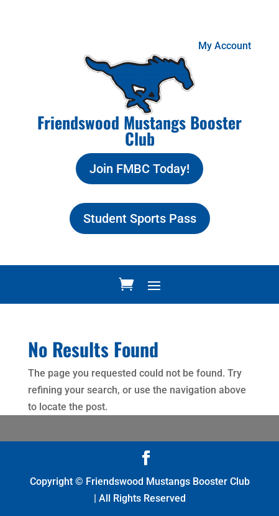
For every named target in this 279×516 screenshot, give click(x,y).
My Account (224, 46)
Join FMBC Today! (139, 168)
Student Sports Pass (139, 218)
